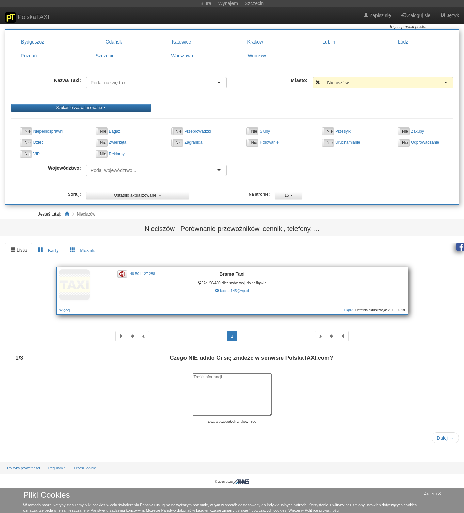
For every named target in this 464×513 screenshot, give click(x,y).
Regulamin (57, 468)
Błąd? (348, 310)
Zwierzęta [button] (118, 142)
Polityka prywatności (23, 468)
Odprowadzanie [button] (425, 142)
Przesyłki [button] (343, 131)
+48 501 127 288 (141, 273)
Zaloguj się (416, 15)
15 (289, 195)
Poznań (29, 56)
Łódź (403, 42)
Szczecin (105, 56)
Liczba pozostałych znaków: (228, 421)
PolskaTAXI (27, 17)
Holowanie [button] (269, 142)
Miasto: (299, 80)
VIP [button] (36, 154)
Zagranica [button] (193, 142)
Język (450, 15)
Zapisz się (377, 15)
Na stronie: (259, 194)
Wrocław (256, 56)
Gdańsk (114, 42)
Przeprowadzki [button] (197, 131)
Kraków (255, 42)
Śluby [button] (265, 131)
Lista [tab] (19, 250)
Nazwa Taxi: (67, 80)
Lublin (328, 42)
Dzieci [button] (38, 142)
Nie (28, 131)
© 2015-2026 (232, 481)
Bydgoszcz (32, 42)
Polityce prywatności (322, 510)
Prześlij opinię (85, 468)
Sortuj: (74, 194)
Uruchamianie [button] (347, 142)
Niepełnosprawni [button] (48, 131)
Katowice (181, 42)
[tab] (48, 250)
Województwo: (64, 168)
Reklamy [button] (117, 154)
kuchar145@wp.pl (234, 291)
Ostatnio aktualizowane (137, 195)
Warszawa (182, 56)
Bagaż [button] (115, 131)
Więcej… (66, 310)
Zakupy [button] (417, 131)
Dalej (445, 438)
